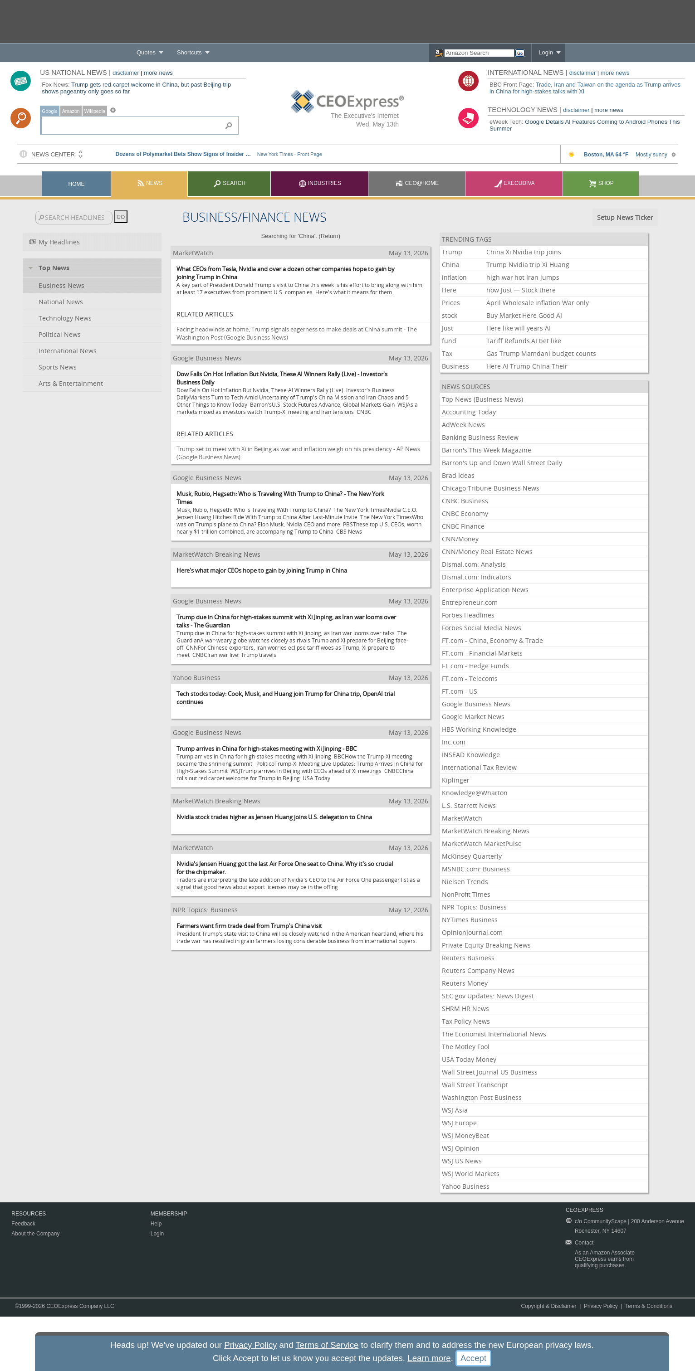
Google (49, 111)
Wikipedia (94, 111)
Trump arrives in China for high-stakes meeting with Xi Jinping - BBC (266, 748)
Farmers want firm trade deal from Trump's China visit (249, 926)
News (149, 183)
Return (329, 236)
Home (77, 184)
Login (545, 52)
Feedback (23, 1223)
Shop (600, 183)
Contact (584, 1243)
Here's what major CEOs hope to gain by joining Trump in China (261, 570)
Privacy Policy (601, 1306)
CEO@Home (417, 183)
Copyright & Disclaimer (549, 1306)
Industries (320, 183)
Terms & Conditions (648, 1306)
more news (158, 72)
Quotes (146, 52)
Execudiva (514, 183)
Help (156, 1223)
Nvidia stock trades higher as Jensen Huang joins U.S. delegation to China (274, 817)
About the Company (35, 1233)
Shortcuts (189, 52)
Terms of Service (326, 1345)
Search (229, 183)
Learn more (428, 1358)
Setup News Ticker (625, 217)
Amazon (71, 111)
